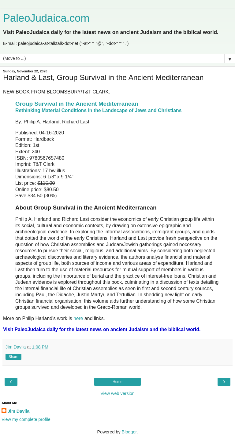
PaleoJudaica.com (46, 18)
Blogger (129, 431)
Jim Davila (18, 411)
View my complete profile (26, 419)
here (78, 318)
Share (13, 357)
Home (117, 382)
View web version (117, 393)
